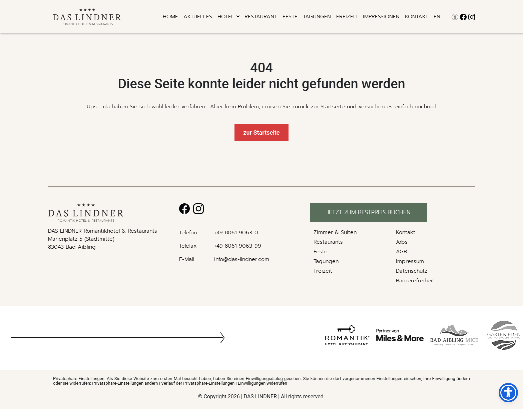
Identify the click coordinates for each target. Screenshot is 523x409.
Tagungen (317, 17)
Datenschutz (411, 271)
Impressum (410, 261)
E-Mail (186, 259)
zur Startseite (261, 132)
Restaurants (328, 242)
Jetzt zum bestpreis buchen (369, 212)
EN (437, 17)
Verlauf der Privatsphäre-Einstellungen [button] (197, 383)
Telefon (188, 233)
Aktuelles (197, 17)
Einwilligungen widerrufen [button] (262, 383)
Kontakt (416, 17)
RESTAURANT (260, 17)
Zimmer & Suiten (335, 232)
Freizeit (347, 17)
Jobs (402, 242)
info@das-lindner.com (241, 259)
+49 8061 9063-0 (236, 233)
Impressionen (381, 17)
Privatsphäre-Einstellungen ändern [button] (125, 383)
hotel (225, 17)
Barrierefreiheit (415, 281)
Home (170, 17)
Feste (290, 17)
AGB (401, 252)
